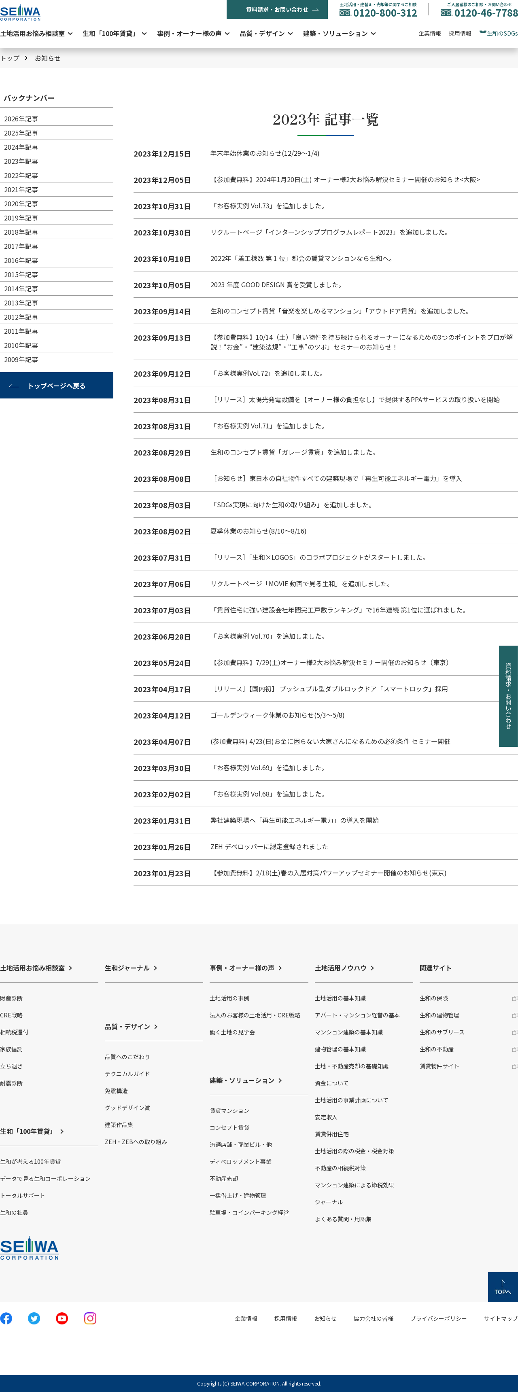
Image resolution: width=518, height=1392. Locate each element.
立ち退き (11, 1066)
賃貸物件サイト (439, 1066)
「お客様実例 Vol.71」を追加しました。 (269, 425)
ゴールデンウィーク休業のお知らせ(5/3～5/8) (277, 715)
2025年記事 (21, 133)
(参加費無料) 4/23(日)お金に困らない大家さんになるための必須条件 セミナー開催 (330, 741)
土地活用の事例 (229, 998)
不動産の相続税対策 (340, 1168)
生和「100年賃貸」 (111, 33)
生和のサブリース (442, 1032)
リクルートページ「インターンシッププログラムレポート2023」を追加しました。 (330, 232)
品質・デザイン (262, 33)
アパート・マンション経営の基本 (357, 1015)
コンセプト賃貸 (229, 1127)
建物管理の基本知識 (340, 1049)
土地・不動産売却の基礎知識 (351, 1066)
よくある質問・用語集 (343, 1219)
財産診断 (11, 998)
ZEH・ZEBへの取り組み (136, 1142)
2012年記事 (21, 317)
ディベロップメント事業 (241, 1161)
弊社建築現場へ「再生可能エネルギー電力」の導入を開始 (294, 820)
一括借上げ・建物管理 (238, 1195)
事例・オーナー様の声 (189, 33)
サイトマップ (501, 1318)
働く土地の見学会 (232, 1032)
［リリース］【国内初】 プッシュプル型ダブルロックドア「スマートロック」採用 (329, 688)
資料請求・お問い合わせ (277, 9)
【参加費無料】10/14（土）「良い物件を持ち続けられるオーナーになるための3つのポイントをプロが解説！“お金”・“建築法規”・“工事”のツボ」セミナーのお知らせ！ (361, 342)
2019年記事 (21, 217)
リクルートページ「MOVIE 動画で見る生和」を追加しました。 (301, 583)
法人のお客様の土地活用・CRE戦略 (255, 1015)
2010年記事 (21, 345)
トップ (9, 58)
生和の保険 (434, 998)
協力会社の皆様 (373, 1318)
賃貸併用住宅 (332, 1134)
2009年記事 (21, 359)
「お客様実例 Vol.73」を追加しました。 (269, 205)
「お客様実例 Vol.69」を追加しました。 (269, 767)
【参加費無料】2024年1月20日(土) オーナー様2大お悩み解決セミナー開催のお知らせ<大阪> (345, 179)
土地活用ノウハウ (341, 967)
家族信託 (11, 1049)
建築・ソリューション (335, 33)
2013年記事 (21, 302)
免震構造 (116, 1091)
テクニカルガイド (127, 1074)
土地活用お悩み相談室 (32, 33)
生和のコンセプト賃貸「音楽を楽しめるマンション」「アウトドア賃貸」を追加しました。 (341, 311)
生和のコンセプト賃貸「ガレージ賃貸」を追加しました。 (294, 452)
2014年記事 (21, 288)
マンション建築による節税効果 (354, 1185)
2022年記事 (21, 175)
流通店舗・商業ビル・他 (241, 1144)
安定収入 (326, 1117)
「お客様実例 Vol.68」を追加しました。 (269, 794)
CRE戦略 (11, 1015)
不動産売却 (224, 1178)
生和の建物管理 (439, 1015)
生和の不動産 (437, 1049)
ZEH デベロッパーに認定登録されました (269, 846)
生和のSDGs (502, 33)
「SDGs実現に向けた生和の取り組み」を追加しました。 (292, 504)
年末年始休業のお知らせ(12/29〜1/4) (265, 153)
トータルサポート (22, 1195)
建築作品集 (119, 1125)
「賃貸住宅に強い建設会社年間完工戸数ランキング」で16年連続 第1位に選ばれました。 (339, 609)
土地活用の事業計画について (351, 1100)
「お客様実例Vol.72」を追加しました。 (268, 373)
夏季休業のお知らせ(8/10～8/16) (258, 531)
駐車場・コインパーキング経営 (249, 1212)
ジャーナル (329, 1202)
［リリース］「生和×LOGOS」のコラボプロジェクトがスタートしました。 (319, 557)
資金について (332, 1083)
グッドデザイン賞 (127, 1108)
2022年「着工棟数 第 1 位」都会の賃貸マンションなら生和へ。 (302, 258)
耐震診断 (11, 1083)
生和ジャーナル (127, 967)
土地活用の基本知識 (340, 998)
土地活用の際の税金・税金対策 (354, 1151)
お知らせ (325, 1318)
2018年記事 (21, 232)
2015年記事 (21, 274)
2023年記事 (21, 161)
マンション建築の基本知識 (349, 1032)
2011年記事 (21, 331)
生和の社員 (14, 1212)
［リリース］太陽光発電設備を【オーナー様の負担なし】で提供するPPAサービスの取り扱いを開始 (355, 399)
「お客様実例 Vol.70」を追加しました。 (269, 636)
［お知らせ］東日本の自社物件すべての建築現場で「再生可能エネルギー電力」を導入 (336, 478)
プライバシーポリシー (438, 1318)
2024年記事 (21, 147)
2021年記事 (21, 189)
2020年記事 (21, 203)
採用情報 (460, 33)
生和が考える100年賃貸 (30, 1161)
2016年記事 (21, 260)
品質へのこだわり (127, 1057)
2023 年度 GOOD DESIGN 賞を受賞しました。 (277, 284)
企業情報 (429, 33)
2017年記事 (21, 246)
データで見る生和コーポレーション (45, 1178)
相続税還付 (14, 1032)
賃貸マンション (229, 1110)
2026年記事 (21, 118)
